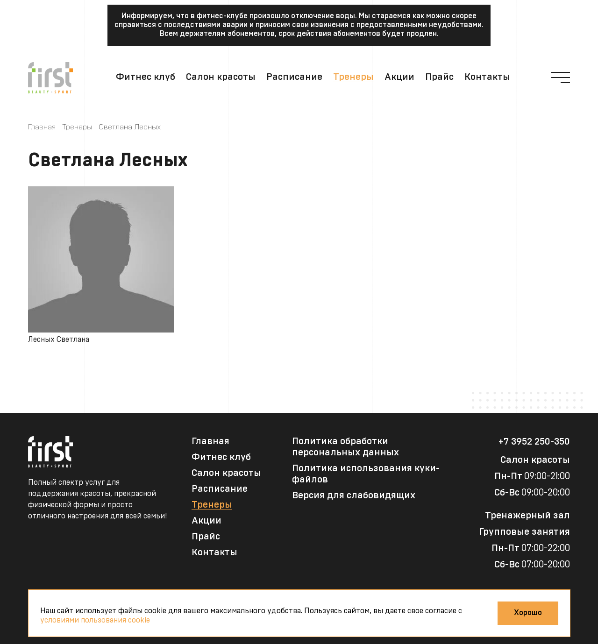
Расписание (294, 77)
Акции (399, 77)
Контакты (487, 77)
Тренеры (353, 77)
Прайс (439, 77)
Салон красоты (221, 77)
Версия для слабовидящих (353, 495)
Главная (42, 127)
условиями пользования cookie (95, 620)
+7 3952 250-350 (534, 441)
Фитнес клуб (145, 77)
